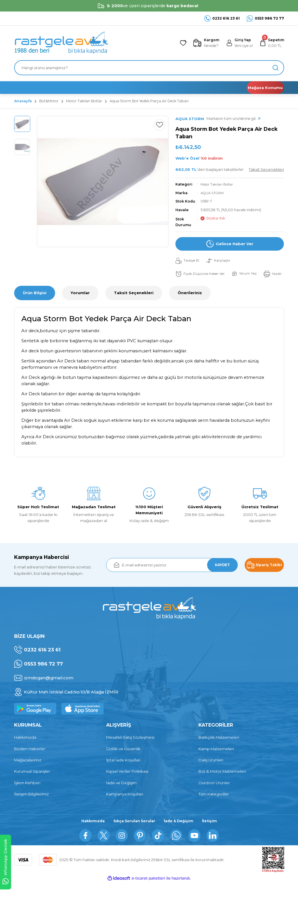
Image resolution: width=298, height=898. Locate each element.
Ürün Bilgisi (34, 307)
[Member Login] (236, 43)
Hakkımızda (25, 751)
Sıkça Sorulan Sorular (133, 835)
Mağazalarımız (27, 774)
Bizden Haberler (29, 763)
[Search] (149, 67)
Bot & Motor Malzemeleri (222, 785)
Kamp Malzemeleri (216, 763)
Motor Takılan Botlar (218, 184)
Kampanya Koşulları (124, 808)
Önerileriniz (190, 307)
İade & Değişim (180, 835)
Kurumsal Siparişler (32, 785)
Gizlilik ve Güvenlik (123, 763)
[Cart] (270, 43)
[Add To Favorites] (158, 126)
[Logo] (61, 43)
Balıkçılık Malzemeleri (218, 751)
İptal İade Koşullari (123, 774)
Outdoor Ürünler (214, 796)
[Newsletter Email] (172, 579)
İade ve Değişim (121, 796)
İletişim (212, 835)
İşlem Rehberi (27, 796)
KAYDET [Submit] (219, 578)
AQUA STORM (213, 193)
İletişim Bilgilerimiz (31, 808)
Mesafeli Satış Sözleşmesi (130, 751)
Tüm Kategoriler (213, 808)
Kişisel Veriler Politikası (127, 785)
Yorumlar (80, 307)
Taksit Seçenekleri (133, 307)
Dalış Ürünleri (210, 774)
